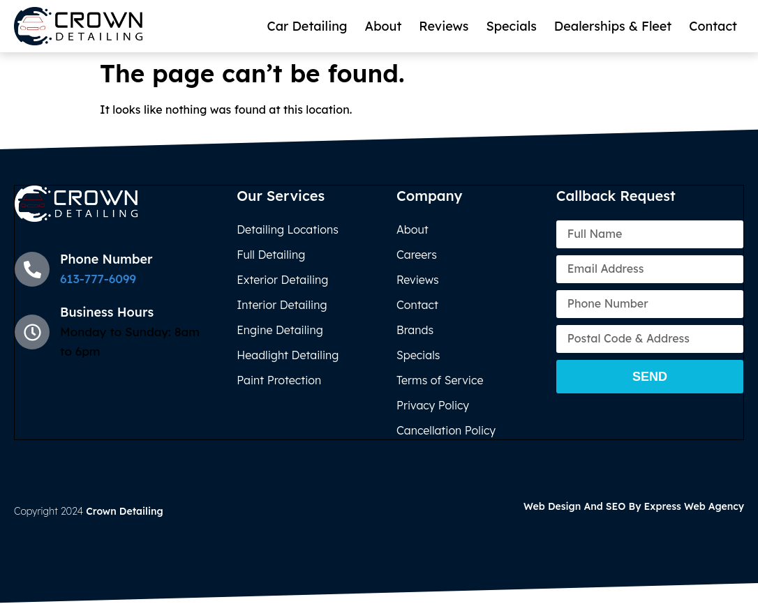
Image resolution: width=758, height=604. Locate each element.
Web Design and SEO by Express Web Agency (633, 506)
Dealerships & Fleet (612, 26)
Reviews (443, 26)
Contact (713, 26)
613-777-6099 (98, 278)
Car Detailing (307, 26)
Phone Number (106, 259)
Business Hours (107, 312)
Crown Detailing (124, 511)
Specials (511, 26)
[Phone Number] (32, 269)
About (383, 26)
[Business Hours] (32, 332)
